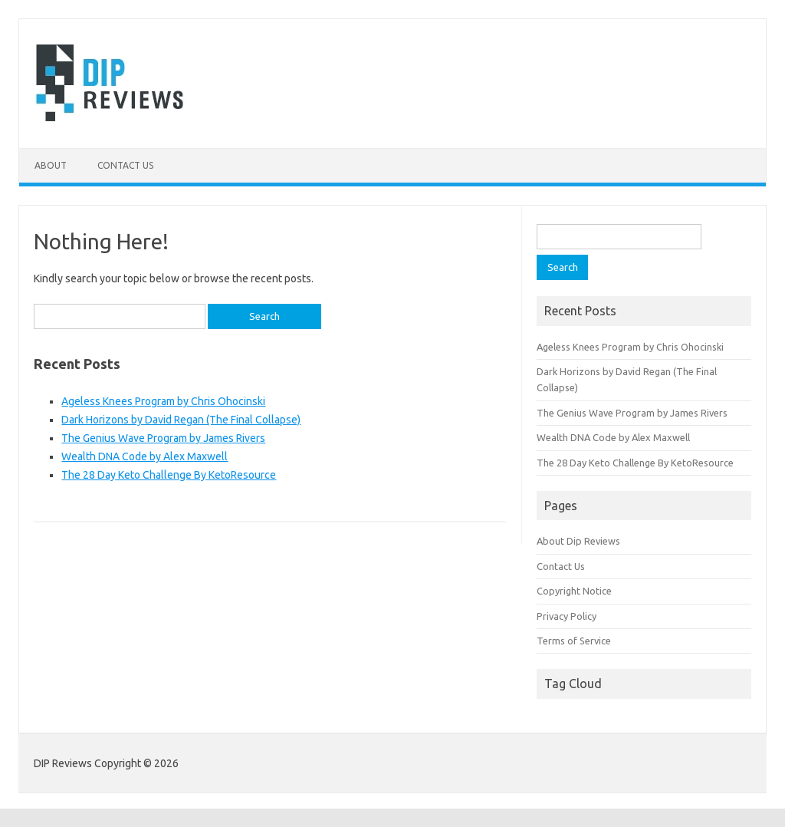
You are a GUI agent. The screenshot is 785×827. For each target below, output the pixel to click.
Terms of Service (574, 640)
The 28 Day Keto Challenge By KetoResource (168, 475)
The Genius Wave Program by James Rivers (163, 438)
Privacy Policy (566, 616)
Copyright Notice (574, 590)
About (50, 165)
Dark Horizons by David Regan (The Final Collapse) (181, 420)
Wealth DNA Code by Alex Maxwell (144, 456)
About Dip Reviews (578, 540)
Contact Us (125, 165)
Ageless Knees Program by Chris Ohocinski (163, 401)
